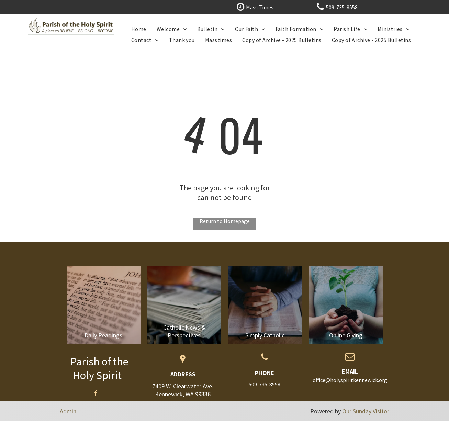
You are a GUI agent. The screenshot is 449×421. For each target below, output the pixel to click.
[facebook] (96, 394)
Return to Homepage (225, 221)
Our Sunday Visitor (365, 411)
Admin (68, 411)
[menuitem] (138, 28)
